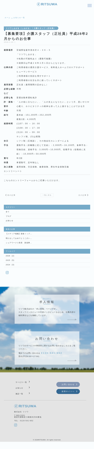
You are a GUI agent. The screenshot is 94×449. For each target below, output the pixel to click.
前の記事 (11, 196)
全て (7, 214)
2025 (8, 266)
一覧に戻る (47, 196)
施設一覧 (19, 400)
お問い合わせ (68, 391)
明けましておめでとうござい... (17, 242)
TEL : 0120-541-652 (23, 427)
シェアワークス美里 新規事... (17, 247)
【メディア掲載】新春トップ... (17, 237)
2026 (8, 261)
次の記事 (82, 196)
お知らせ (9, 224)
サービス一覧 (21, 389)
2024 (8, 271)
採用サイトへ (68, 398)
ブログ (8, 219)
